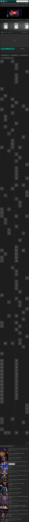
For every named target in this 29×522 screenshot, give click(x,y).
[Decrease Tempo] (1, 19)
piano (6, 32)
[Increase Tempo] (9, 19)
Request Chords (12, 464)
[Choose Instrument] (11, 32)
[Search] (27, 1)
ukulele (9, 32)
